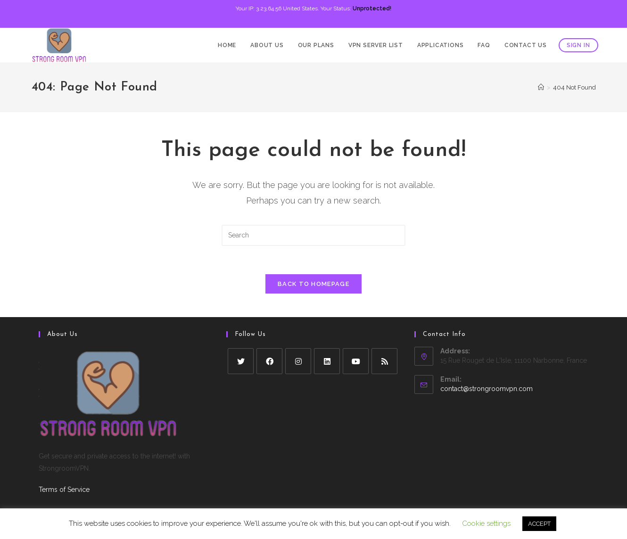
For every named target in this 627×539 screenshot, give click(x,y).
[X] (241, 361)
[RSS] (384, 361)
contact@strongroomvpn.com (486, 388)
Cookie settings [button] (486, 523)
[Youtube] (356, 361)
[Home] (541, 87)
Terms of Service (64, 489)
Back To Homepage (313, 283)
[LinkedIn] (327, 361)
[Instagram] (298, 361)
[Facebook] (269, 361)
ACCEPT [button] (539, 523)
